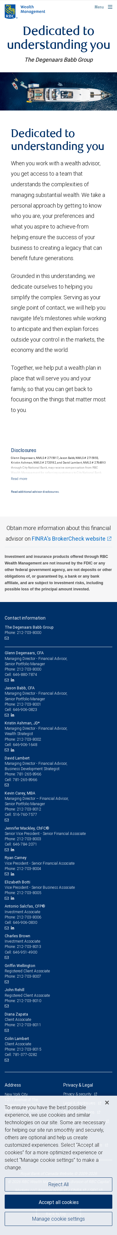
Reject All (58, 1184)
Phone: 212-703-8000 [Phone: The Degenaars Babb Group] (23, 632)
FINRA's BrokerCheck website (68, 538)
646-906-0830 (25, 922)
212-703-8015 (29, 1049)
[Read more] (19, 478)
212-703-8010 (29, 1000)
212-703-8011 (29, 1024)
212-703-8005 (29, 892)
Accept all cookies (59, 1202)
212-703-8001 (29, 704)
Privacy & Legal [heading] (78, 1085)
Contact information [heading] (25, 618)
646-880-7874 (25, 674)
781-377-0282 (25, 1054)
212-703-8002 (29, 739)
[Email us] (7, 638)
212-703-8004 (29, 868)
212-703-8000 (29, 669)
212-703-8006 (29, 917)
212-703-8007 (29, 976)
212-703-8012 (29, 809)
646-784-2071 (25, 844)
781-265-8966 (29, 774)
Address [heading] (13, 1085)
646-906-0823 (25, 709)
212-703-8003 (29, 838)
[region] (58, 1165)
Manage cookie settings (58, 1219)
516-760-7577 (25, 814)
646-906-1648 (25, 744)
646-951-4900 (25, 952)
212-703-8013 (29, 946)
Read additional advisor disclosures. (35, 492)
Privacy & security (77, 1094)
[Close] (107, 1102)
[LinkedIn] (13, 680)
